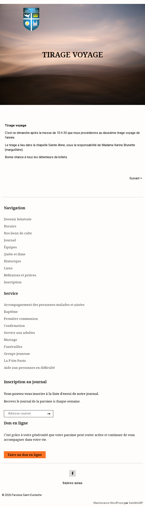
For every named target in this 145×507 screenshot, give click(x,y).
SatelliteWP (136, 502)
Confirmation (14, 326)
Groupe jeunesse (17, 354)
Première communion (21, 319)
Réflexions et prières (20, 275)
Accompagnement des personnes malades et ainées (44, 305)
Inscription (13, 282)
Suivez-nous (72, 483)
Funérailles (13, 347)
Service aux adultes (19, 333)
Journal (10, 240)
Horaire (10, 226)
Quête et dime (14, 254)
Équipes (10, 247)
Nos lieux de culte (18, 233)
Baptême (11, 312)
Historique (12, 261)
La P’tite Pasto (15, 361)
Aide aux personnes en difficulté (29, 368)
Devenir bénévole (17, 219)
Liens (8, 268)
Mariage (10, 340)
